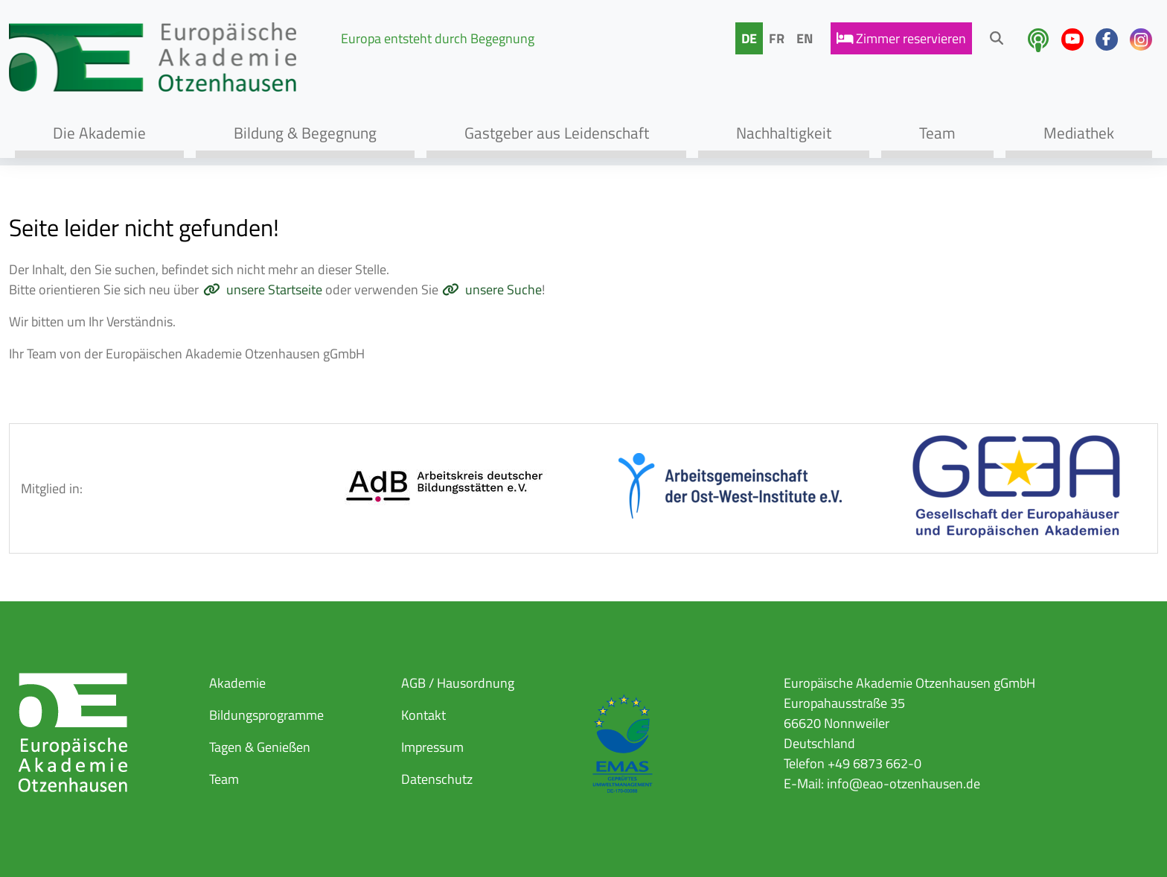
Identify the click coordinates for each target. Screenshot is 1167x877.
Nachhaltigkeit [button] (783, 133)
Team (224, 779)
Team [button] (937, 133)
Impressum (432, 747)
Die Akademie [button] (99, 133)
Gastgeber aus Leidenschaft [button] (556, 133)
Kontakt (423, 715)
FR (776, 38)
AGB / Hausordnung (457, 683)
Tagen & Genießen (259, 747)
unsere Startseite (274, 289)
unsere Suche (503, 289)
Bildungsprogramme (266, 715)
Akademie (237, 683)
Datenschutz (437, 779)
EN (804, 38)
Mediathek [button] (1078, 133)
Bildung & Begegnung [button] (305, 133)
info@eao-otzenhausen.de (903, 783)
